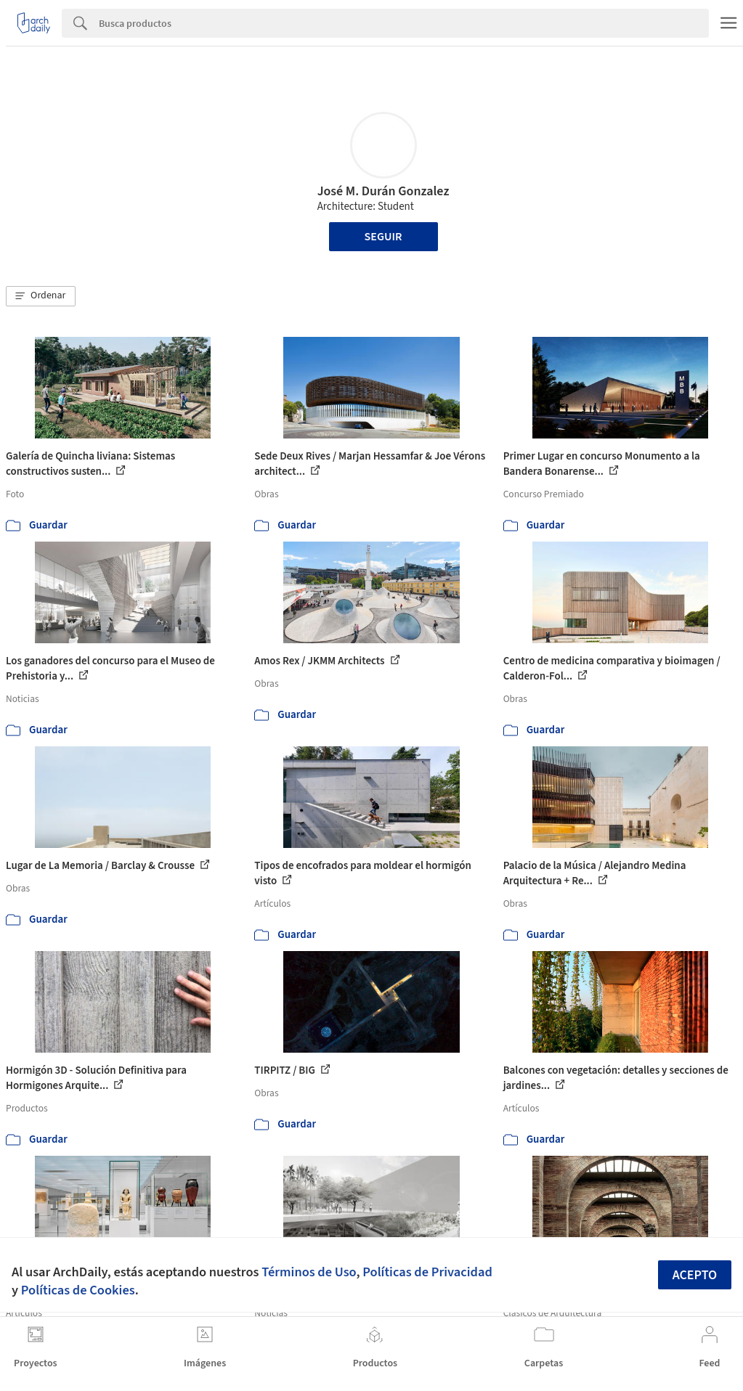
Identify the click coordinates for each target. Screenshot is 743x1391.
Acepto (695, 1275)
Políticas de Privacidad (427, 1271)
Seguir (383, 237)
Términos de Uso (308, 1271)
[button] (41, 296)
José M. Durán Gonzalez (383, 191)
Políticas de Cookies (78, 1290)
